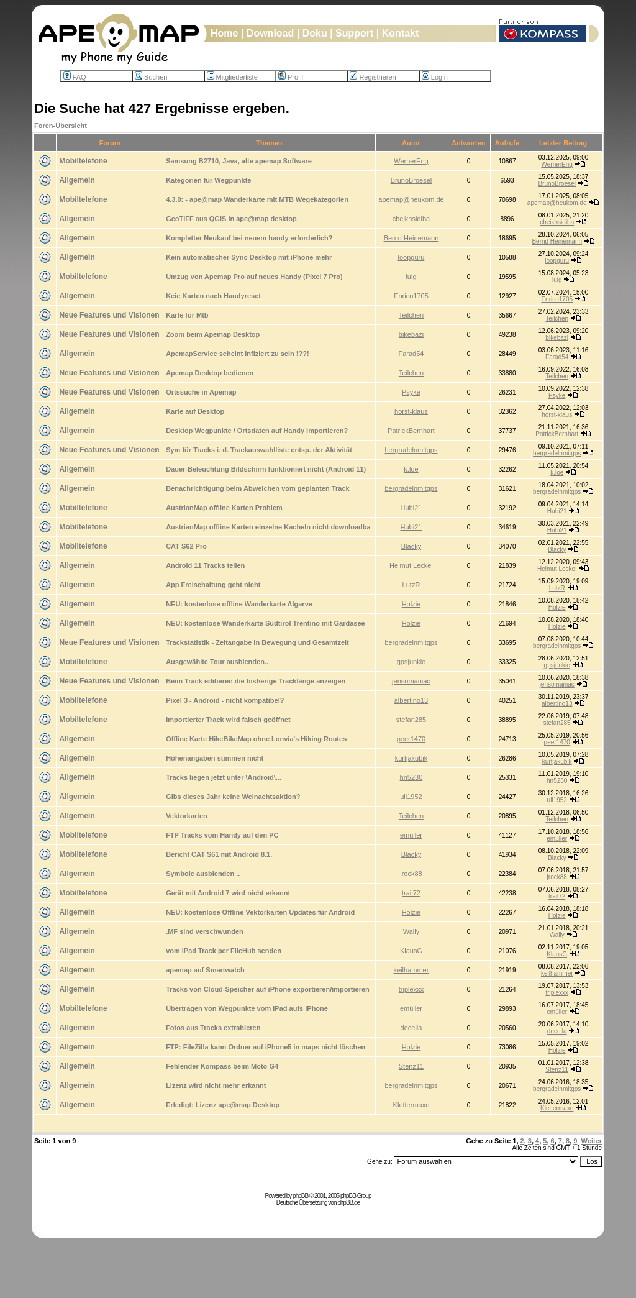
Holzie (411, 604)
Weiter (591, 1141)
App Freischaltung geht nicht (213, 584)
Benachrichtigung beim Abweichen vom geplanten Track (257, 488)
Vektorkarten (186, 816)
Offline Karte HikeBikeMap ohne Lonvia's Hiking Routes (256, 739)
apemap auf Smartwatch (205, 970)
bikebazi (411, 334)
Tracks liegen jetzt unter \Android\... (223, 777)
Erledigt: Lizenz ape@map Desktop (222, 1104)
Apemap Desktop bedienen (209, 373)
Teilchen (411, 315)
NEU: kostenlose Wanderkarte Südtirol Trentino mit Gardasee (265, 623)
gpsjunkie (411, 661)
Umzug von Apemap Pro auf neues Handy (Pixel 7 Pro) (254, 276)
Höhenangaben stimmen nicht (214, 758)
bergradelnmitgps (410, 450)
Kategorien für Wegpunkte (208, 180)
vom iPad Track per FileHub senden (223, 950)
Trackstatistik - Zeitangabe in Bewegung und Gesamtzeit (257, 642)
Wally (411, 931)
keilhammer (411, 970)
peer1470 (411, 739)
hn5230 (411, 777)
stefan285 (411, 719)
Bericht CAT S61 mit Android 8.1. (219, 854)
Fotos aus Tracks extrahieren (213, 1027)
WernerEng (411, 161)
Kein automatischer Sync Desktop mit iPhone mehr (249, 257)
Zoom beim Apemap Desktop (213, 334)
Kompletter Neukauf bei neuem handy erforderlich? (249, 238)
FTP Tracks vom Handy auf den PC (222, 835)
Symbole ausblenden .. (203, 873)
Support (354, 33)
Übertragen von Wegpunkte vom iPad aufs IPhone (247, 1008)
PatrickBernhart (411, 430)
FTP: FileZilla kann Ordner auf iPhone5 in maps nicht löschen (265, 1047)
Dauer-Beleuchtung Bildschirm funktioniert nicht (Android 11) (266, 469)
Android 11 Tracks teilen (205, 565)
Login (435, 77)
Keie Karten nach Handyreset (213, 295)
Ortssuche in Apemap (201, 392)
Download (270, 33)
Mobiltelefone (83, 161)
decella (411, 1027)
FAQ (74, 77)
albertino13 (411, 700)
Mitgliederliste (232, 77)
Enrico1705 (411, 295)
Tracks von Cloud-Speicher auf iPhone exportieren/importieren (268, 989)
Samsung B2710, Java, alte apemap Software (239, 161)
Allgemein (76, 180)
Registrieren (373, 77)
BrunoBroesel (411, 180)
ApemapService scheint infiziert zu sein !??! (237, 353)
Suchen (151, 77)
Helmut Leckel (411, 565)
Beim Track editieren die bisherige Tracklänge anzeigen (255, 681)
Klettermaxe (411, 1104)
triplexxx (411, 989)
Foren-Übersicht (60, 125)
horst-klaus (411, 411)
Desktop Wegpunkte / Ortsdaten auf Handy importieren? (257, 430)
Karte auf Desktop (195, 411)
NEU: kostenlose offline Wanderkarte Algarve (239, 604)
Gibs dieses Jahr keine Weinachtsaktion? (233, 796)
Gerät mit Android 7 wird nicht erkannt (228, 893)
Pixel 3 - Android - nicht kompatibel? (225, 700)
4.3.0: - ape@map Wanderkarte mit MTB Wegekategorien (257, 199)
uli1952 (411, 796)
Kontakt (400, 33)
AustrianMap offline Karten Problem (224, 507)
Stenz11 (411, 1066)
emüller (411, 835)
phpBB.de (348, 1202)
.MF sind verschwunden (204, 931)
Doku (314, 33)
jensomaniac (411, 681)
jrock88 (411, 873)
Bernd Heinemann (411, 238)
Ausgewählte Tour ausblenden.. (217, 661)
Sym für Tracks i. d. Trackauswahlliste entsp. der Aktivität (259, 450)
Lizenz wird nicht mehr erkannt (216, 1085)
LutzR (411, 584)
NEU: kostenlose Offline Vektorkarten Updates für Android (260, 912)
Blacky (411, 546)
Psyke (411, 392)
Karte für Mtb (187, 315)
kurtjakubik (411, 758)
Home (224, 33)
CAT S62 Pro (186, 546)
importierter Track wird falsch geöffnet (228, 719)
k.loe (411, 469)
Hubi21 (411, 507)
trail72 (411, 893)
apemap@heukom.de (410, 199)
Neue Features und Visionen (109, 315)
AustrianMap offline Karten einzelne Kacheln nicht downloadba (268, 527)
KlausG (411, 950)
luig (411, 276)
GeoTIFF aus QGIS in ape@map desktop (231, 218)
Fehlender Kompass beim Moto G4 (222, 1066)
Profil (290, 77)
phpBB (300, 1195)
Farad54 (411, 353)
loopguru (411, 257)
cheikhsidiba (411, 218)
